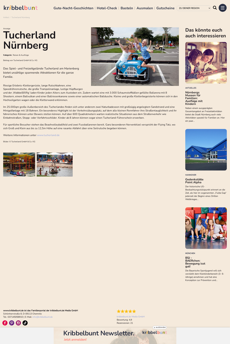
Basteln (127, 8)
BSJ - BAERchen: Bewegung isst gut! (195, 262)
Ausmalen (145, 8)
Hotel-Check (107, 8)
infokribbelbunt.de (42, 316)
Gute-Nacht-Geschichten (73, 8)
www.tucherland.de (48, 135)
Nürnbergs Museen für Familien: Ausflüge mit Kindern (194, 98)
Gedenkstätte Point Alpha (194, 181)
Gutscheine (165, 8)
